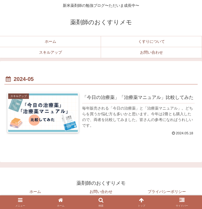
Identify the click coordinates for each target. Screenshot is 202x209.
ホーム (35, 191)
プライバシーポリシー (167, 191)
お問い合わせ (101, 191)
